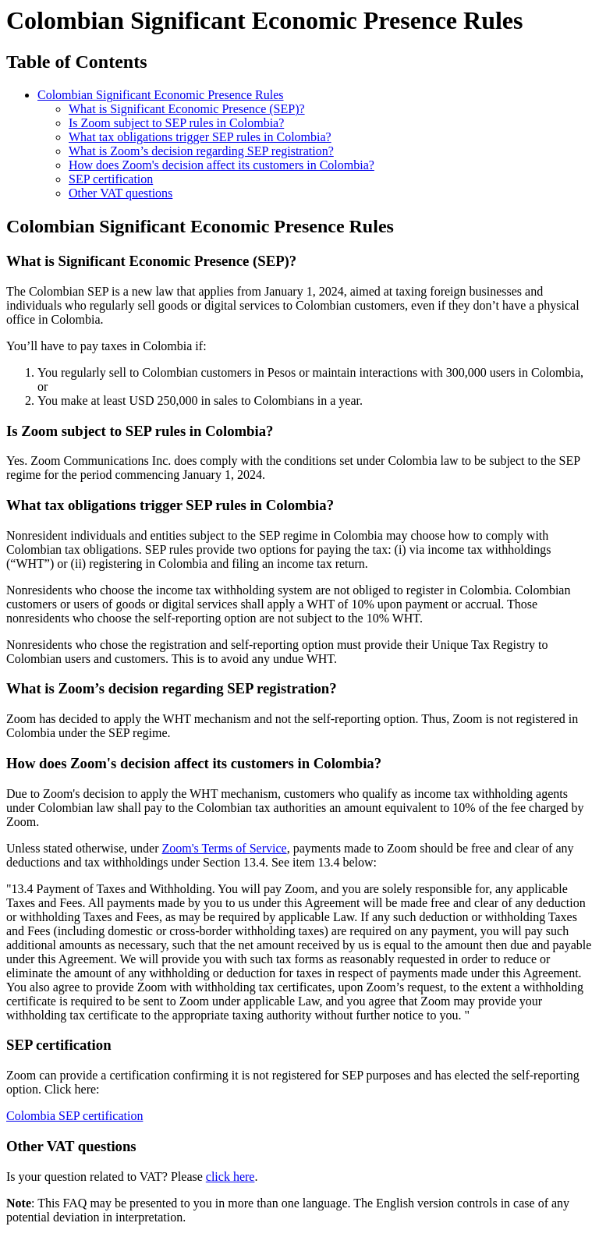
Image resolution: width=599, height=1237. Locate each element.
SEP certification (111, 179)
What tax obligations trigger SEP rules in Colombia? (200, 137)
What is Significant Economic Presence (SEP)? (187, 108)
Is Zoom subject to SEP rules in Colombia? (176, 122)
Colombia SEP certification (74, 1115)
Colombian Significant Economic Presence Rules (160, 94)
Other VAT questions (120, 193)
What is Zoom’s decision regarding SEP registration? (201, 151)
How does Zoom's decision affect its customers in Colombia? (221, 165)
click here (230, 1176)
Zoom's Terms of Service (224, 848)
